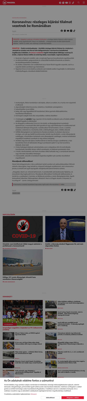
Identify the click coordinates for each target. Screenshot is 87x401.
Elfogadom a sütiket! (73, 397)
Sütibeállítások (50, 397)
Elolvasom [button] (34, 394)
